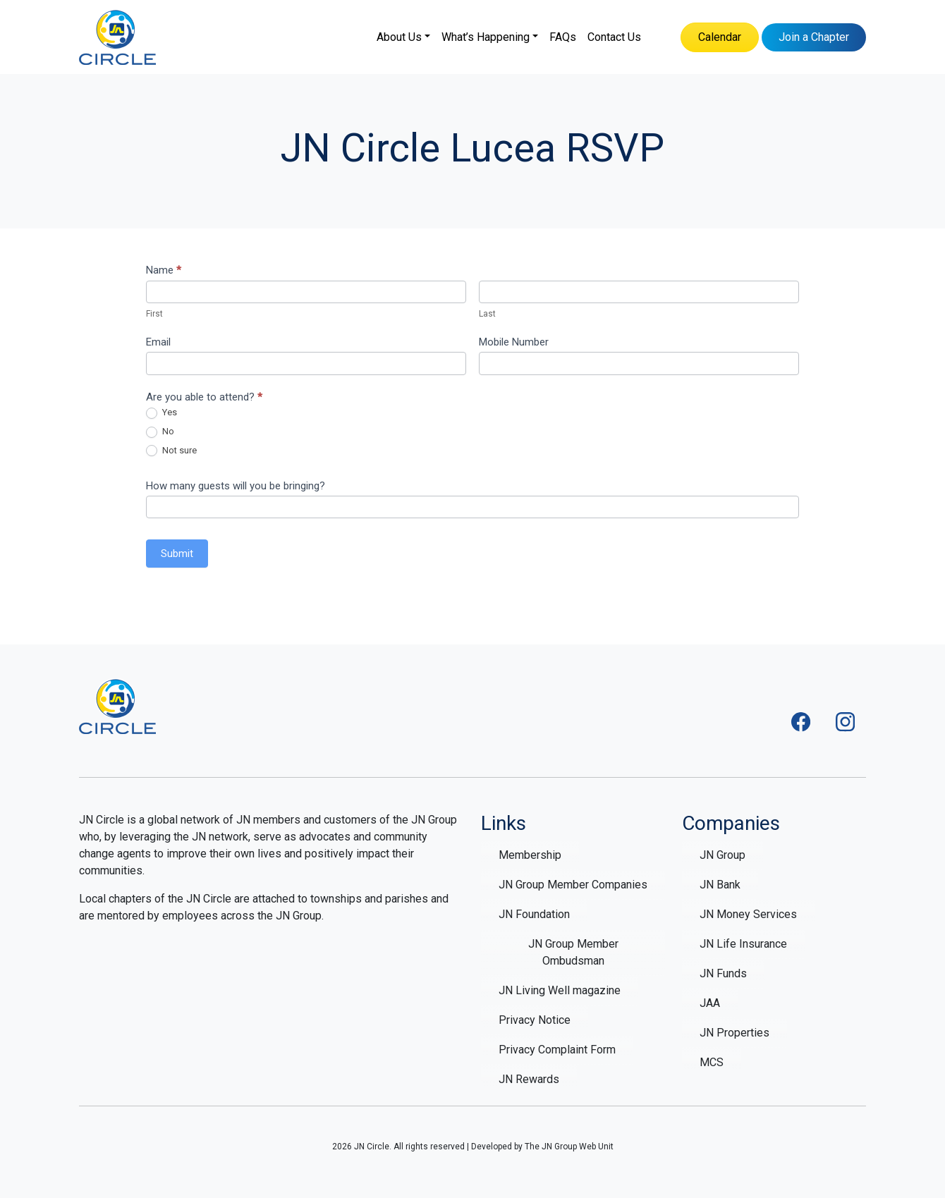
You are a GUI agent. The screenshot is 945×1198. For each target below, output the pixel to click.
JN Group (722, 855)
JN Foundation (534, 914)
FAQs (562, 37)
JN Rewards (529, 1079)
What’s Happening (485, 37)
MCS (712, 1062)
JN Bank (720, 884)
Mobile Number (514, 342)
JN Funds (723, 973)
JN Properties (734, 1032)
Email (158, 342)
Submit (177, 553)
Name (163, 270)
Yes (161, 413)
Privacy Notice (535, 1020)
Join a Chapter (814, 37)
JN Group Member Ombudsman (573, 952)
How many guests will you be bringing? (235, 485)
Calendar (719, 37)
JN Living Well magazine (560, 990)
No (160, 432)
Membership (530, 855)
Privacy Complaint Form (557, 1049)
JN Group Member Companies (573, 884)
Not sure (171, 451)
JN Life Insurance (743, 944)
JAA (710, 1003)
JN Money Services (748, 914)
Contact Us (614, 37)
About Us (399, 37)
